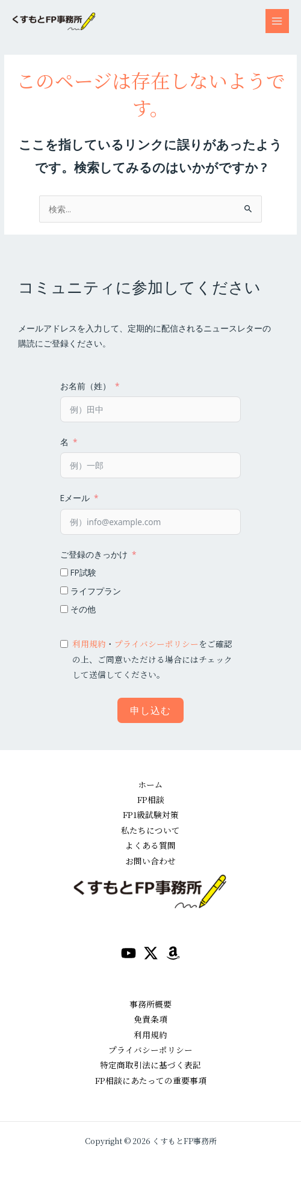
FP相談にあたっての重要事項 (150, 1080)
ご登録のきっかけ (94, 554)
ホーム (150, 784)
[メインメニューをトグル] (277, 20)
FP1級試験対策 (151, 814)
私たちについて (150, 830)
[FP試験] (64, 572)
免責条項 (150, 1019)
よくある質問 (150, 845)
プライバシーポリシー (156, 644)
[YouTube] (128, 953)
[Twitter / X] (150, 953)
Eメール (75, 497)
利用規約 (89, 644)
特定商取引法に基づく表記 (150, 1065)
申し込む (150, 710)
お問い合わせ (150, 861)
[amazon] (173, 953)
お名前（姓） (85, 386)
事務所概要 (150, 1004)
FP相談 (150, 799)
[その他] (64, 609)
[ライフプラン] (64, 590)
